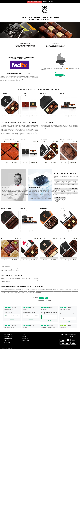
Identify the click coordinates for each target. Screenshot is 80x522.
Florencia (8, 291)
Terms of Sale (25, 340)
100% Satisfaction (8, 334)
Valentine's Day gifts (53, 128)
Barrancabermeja (10, 289)
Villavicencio (38, 292)
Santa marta (74, 291)
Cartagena (56, 289)
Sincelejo (4, 292)
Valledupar (32, 292)
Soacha (9, 292)
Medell (43, 291)
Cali (51, 289)
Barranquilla (19, 289)
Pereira (64, 291)
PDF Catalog (7, 342)
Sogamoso (14, 292)
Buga (47, 289)
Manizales (38, 291)
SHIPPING (19, 4)
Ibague (25, 291)
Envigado (3, 291)
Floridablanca (14, 291)
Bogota (28, 289)
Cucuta (67, 289)
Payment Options (8, 338)
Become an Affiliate (8, 336)
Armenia (3, 289)
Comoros (3, 281)
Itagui (29, 291)
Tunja (27, 292)
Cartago (61, 289)
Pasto (59, 291)
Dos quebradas (73, 289)
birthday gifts (44, 128)
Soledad (19, 292)
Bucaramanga (34, 289)
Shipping (24, 336)
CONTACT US (25, 4)
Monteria (47, 291)
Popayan (68, 291)
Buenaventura (42, 289)
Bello (23, 289)
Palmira (56, 291)
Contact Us (25, 338)
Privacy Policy (7, 340)
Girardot (21, 291)
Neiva (51, 291)
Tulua (23, 292)
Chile (9, 281)
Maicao (33, 291)
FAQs (23, 334)
